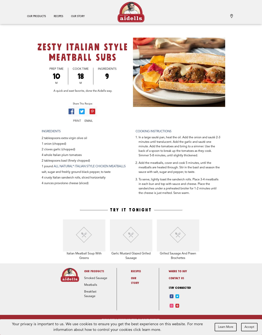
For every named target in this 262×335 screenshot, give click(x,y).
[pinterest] (177, 305)
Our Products (36, 16)
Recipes (58, 16)
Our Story (78, 16)
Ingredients (107, 69)
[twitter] (177, 296)
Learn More (225, 327)
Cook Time (81, 69)
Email (89, 121)
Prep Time (56, 69)
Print (77, 121)
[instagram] (172, 305)
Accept (249, 327)
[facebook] (172, 296)
